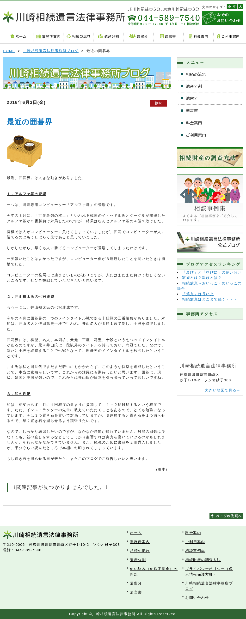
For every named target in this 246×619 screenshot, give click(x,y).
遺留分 (138, 36)
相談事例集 (195, 551)
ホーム (18, 36)
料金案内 (198, 36)
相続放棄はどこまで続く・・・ (210, 299)
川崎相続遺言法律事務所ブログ (51, 51)
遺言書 (168, 36)
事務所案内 (48, 36)
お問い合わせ (197, 597)
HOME (9, 51)
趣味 (158, 103)
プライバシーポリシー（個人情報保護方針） (209, 571)
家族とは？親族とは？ (202, 278)
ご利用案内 (228, 36)
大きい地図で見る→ (223, 390)
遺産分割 (108, 36)
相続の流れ (78, 36)
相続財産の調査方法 (203, 560)
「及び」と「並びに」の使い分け (212, 272)
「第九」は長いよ (198, 294)
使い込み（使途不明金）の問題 (154, 571)
